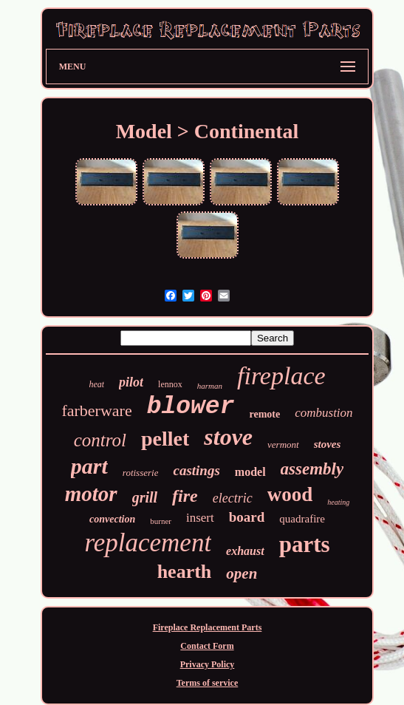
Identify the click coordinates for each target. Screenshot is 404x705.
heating (338, 502)
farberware (96, 410)
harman (209, 385)
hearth (184, 571)
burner (160, 521)
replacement (147, 542)
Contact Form (206, 646)
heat (96, 384)
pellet (165, 438)
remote (264, 414)
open (241, 573)
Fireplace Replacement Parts (207, 627)
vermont (283, 444)
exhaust (245, 551)
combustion (323, 413)
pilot (131, 382)
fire (185, 495)
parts (304, 544)
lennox (170, 384)
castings (196, 470)
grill (144, 497)
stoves (327, 444)
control (100, 440)
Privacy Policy (207, 664)
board (247, 517)
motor (91, 493)
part (89, 466)
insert (200, 518)
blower (191, 406)
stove (228, 436)
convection (112, 519)
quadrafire (302, 519)
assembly (312, 469)
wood (290, 494)
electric (233, 498)
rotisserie (141, 472)
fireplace (281, 375)
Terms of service (208, 683)
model (250, 472)
